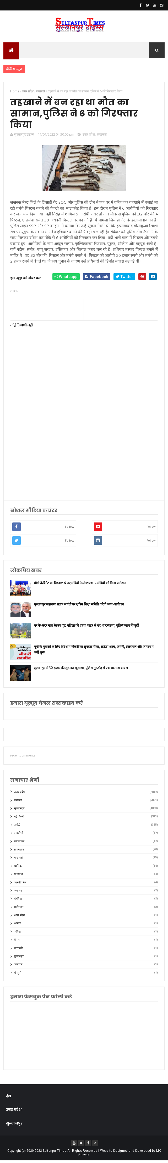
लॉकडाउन (19, 843)
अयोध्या (18, 893)
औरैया (17, 934)
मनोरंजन (18, 909)
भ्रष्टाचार (18, 967)
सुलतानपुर (19, 811)
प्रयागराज (19, 852)
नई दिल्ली (19, 819)
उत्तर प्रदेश (89, 136)
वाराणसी (18, 860)
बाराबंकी (18, 950)
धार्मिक (17, 868)
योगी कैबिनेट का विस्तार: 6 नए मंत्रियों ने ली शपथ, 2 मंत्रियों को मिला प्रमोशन (80, 585)
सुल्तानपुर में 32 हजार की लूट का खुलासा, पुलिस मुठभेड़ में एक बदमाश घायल (81, 670)
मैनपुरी (17, 975)
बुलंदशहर (19, 958)
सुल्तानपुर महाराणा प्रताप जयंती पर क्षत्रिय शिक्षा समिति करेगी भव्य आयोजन (79, 607)
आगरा (17, 926)
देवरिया (18, 901)
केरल (16, 942)
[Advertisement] (84, 453)
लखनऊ (102, 136)
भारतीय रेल (20, 885)
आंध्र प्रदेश (19, 917)
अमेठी (17, 827)
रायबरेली (18, 835)
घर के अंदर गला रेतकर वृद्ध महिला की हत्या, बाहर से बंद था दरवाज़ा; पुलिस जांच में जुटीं (86, 628)
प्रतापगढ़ (18, 876)
